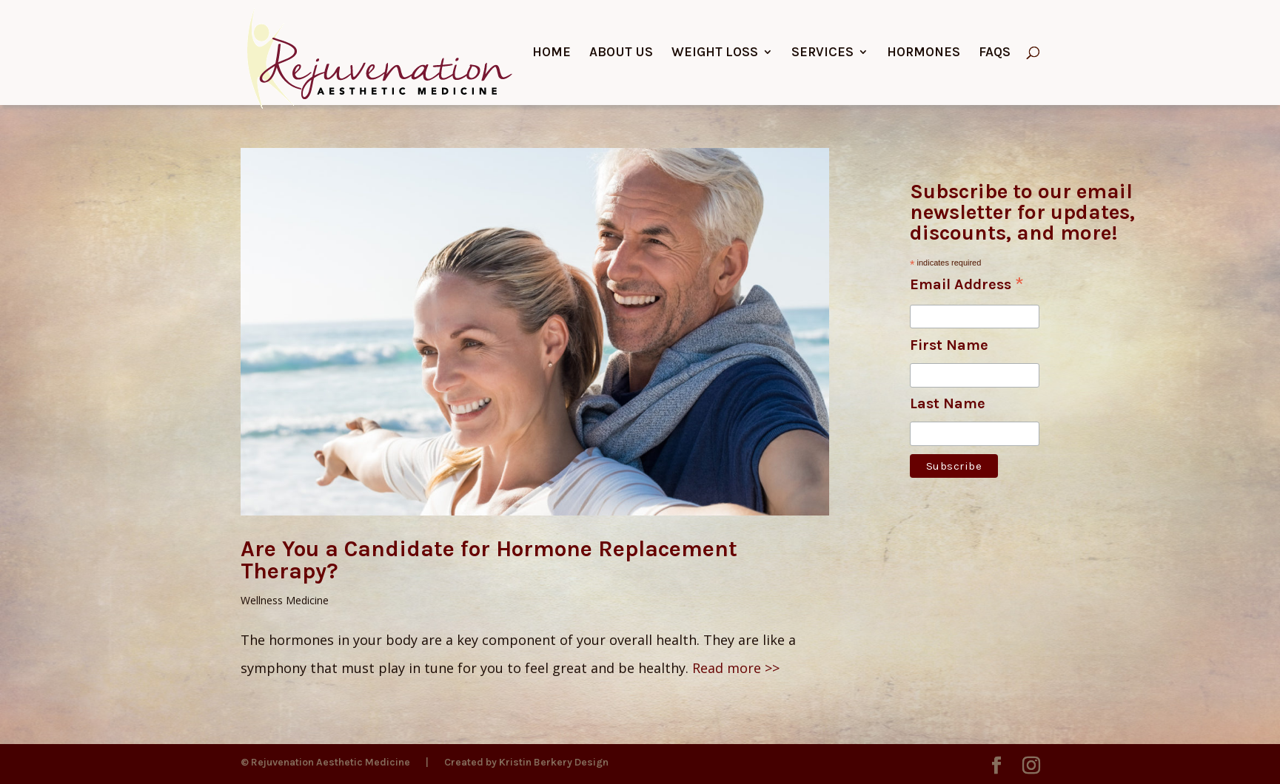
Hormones (923, 53)
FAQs (995, 53)
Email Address (967, 285)
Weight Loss (714, 53)
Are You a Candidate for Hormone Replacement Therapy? (489, 559)
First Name (949, 345)
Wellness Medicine (285, 600)
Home (551, 53)
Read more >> (736, 668)
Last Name (947, 403)
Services (822, 53)
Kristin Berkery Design (554, 762)
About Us (621, 53)
